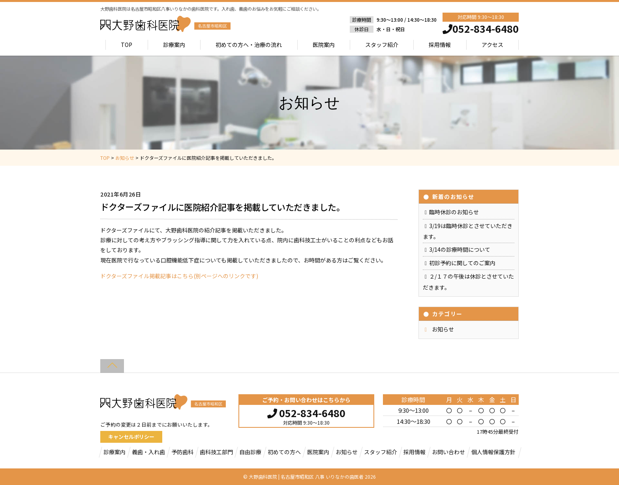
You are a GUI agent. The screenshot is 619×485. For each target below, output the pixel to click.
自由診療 (250, 452)
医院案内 (324, 45)
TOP (127, 45)
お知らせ (443, 329)
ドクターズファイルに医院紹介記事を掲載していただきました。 (222, 206)
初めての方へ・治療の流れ (249, 45)
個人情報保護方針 (493, 452)
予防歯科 (182, 452)
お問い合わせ (448, 452)
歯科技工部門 (216, 452)
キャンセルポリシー (131, 436)
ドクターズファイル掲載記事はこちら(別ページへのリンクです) (179, 276)
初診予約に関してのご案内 (462, 263)
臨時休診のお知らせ (454, 212)
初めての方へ (284, 452)
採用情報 (440, 45)
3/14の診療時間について (459, 249)
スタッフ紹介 (381, 45)
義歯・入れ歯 (148, 452)
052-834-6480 (306, 412)
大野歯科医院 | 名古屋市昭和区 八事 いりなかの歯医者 (306, 476)
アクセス (492, 45)
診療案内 (174, 45)
